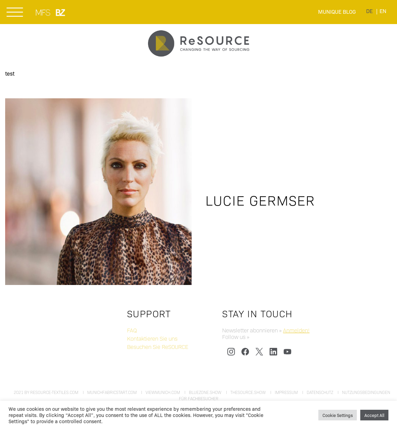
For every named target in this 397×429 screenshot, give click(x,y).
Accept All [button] (374, 415)
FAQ (132, 330)
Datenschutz (320, 392)
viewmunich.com (163, 392)
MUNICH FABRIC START (43, 12)
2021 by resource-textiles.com (46, 392)
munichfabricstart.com (112, 392)
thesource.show (248, 392)
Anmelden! (296, 330)
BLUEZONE (61, 12)
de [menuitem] (369, 10)
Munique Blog (337, 11)
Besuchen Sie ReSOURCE (157, 346)
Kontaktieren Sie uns (152, 338)
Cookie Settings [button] (337, 415)
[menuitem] (369, 11)
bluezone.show (205, 392)
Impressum (286, 392)
